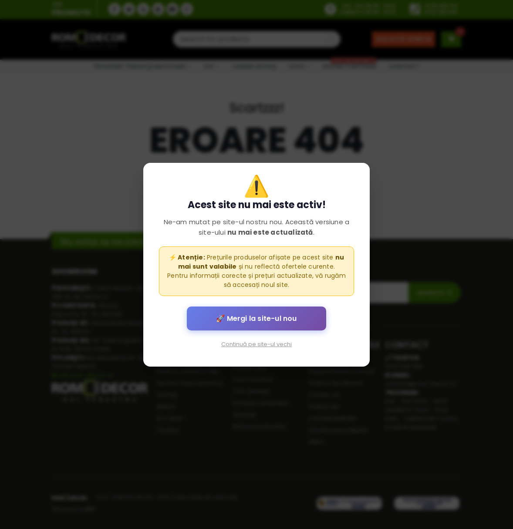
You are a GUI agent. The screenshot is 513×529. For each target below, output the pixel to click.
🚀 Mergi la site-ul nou (256, 318)
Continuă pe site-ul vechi (256, 344)
